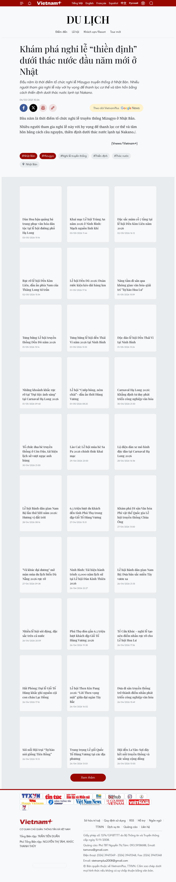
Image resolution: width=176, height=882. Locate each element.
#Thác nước (121, 156)
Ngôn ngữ (155, 820)
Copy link (53, 108)
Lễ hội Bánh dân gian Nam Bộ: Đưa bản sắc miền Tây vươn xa (135, 574)
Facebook (24, 108)
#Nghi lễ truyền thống (73, 156)
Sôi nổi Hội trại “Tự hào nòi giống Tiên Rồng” (38, 752)
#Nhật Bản (28, 156)
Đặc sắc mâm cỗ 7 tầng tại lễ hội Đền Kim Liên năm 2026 (134, 223)
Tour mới (115, 32)
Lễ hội (75, 32)
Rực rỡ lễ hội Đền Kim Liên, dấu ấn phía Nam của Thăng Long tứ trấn (40, 285)
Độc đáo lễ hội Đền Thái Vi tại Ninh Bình (135, 340)
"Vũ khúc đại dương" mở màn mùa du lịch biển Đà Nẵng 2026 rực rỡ (39, 574)
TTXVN (100, 827)
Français (101, 3)
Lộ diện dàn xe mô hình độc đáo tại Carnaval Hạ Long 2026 (133, 451)
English (90, 3)
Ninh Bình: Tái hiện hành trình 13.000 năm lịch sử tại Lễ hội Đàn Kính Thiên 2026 (87, 576)
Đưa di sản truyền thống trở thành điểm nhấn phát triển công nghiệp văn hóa (135, 692)
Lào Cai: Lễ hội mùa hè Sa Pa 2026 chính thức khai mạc (87, 451)
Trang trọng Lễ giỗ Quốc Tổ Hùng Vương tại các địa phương (87, 754)
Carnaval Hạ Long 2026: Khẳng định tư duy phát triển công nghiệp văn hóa (135, 394)
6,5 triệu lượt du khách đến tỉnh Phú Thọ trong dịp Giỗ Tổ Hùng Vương (86, 512)
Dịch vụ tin (113, 827)
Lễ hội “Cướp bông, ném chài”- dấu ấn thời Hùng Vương (86, 394)
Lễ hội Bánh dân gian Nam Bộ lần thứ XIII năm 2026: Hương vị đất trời (40, 512)
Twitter (33, 108)
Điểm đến (61, 32)
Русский (133, 3)
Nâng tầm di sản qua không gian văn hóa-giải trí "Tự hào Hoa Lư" (134, 285)
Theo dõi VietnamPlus (106, 108)
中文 (123, 3)
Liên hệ (145, 827)
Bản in (43, 108)
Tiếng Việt (77, 3)
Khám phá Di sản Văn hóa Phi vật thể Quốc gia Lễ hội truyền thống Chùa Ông (134, 515)
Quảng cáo (130, 827)
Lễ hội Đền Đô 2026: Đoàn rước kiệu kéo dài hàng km (88, 283)
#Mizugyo (48, 156)
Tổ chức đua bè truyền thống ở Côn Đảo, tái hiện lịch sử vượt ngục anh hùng (40, 453)
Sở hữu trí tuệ (92, 820)
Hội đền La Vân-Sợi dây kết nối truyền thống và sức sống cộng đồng (133, 754)
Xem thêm (88, 777)
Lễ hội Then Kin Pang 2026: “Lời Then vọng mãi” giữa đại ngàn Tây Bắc (85, 695)
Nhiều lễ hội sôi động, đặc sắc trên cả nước (39, 633)
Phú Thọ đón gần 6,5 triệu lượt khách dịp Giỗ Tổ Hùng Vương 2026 (87, 635)
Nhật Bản (29, 164)
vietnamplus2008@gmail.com (110, 860)
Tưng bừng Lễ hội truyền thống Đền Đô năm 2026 (39, 340)
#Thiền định (100, 156)
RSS (131, 820)
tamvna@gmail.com (95, 849)
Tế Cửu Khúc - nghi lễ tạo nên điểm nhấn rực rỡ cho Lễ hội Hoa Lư (135, 635)
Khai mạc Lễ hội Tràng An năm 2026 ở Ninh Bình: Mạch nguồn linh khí (87, 223)
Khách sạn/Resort (95, 32)
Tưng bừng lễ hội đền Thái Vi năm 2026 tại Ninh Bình (88, 340)
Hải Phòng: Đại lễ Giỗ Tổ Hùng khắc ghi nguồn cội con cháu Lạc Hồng (39, 692)
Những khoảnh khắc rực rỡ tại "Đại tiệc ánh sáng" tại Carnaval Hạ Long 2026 (40, 394)
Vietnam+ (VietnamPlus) (49, 3)
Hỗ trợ (141, 820)
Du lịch (88, 19)
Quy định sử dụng (115, 820)
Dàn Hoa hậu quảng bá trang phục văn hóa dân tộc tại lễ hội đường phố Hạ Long (38, 226)
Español (113, 3)
